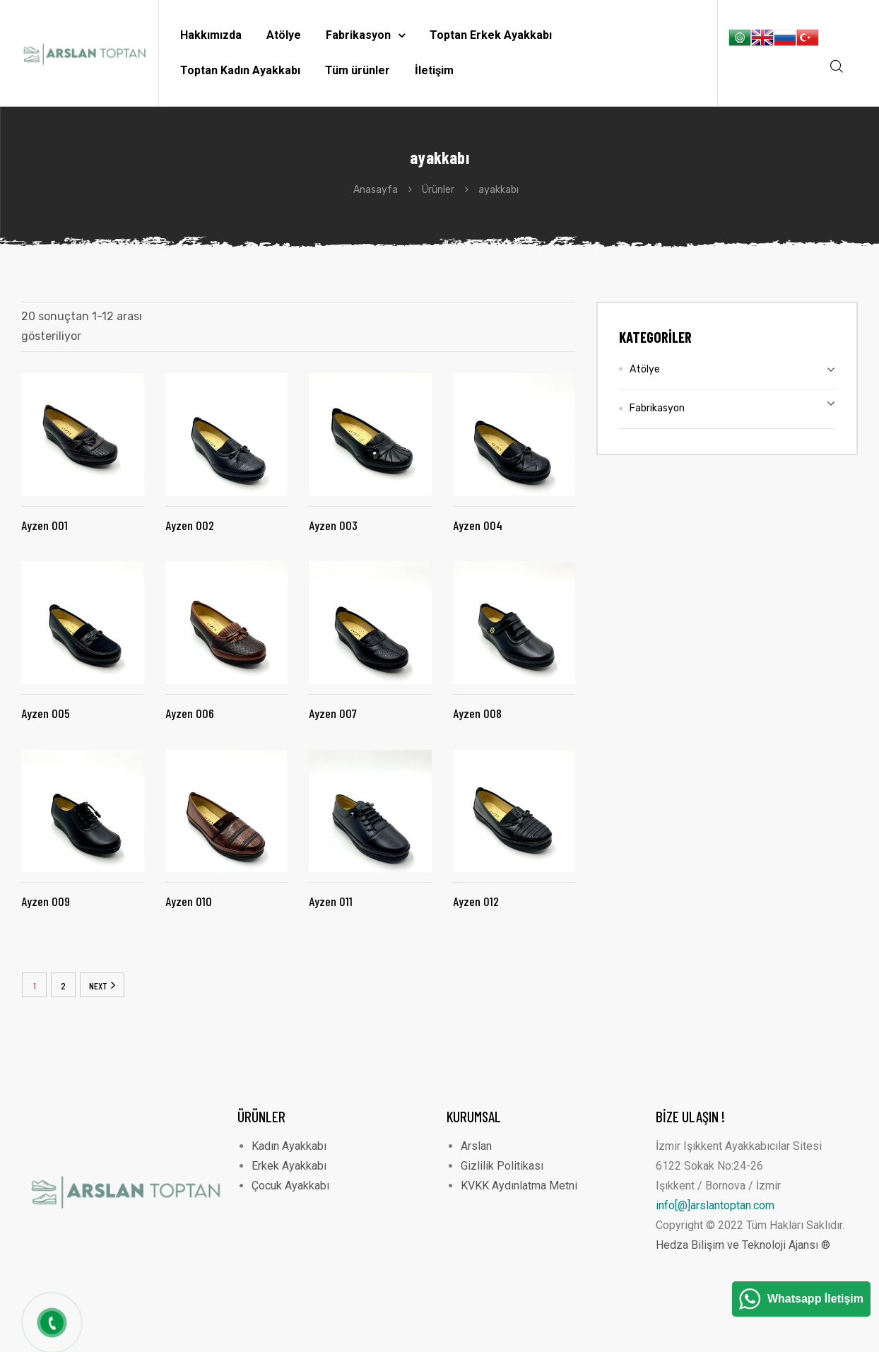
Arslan (476, 1146)
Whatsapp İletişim (815, 1299)
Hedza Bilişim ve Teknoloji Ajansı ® (743, 1245)
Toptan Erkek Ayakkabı (491, 35)
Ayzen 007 (333, 713)
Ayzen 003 (333, 525)
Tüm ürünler (357, 70)
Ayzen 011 (331, 901)
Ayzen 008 (477, 713)
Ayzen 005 (45, 713)
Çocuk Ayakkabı (290, 1185)
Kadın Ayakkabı (289, 1146)
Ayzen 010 (188, 901)
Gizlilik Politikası (502, 1165)
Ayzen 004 (477, 525)
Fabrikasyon (365, 35)
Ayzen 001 (44, 525)
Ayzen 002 (189, 525)
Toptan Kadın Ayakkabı (240, 70)
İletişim (434, 70)
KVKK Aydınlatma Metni (519, 1185)
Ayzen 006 (189, 713)
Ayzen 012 (476, 901)
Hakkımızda (211, 35)
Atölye (283, 35)
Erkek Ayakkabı (289, 1165)
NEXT (98, 986)
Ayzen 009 (45, 901)
